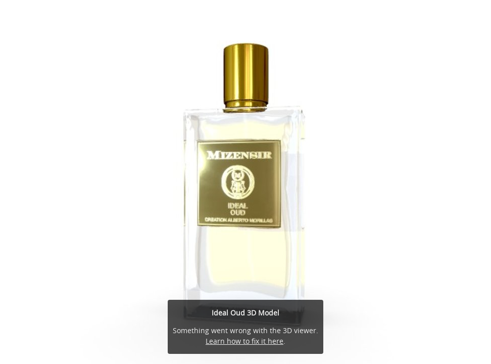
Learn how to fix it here (244, 341)
